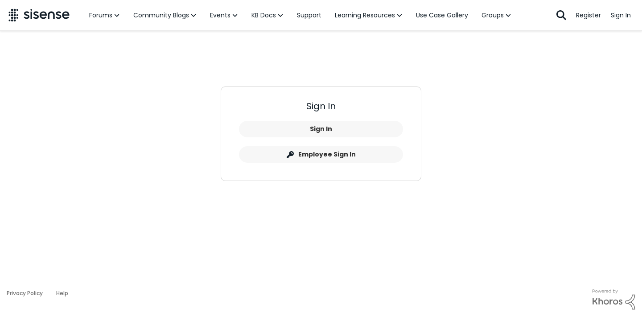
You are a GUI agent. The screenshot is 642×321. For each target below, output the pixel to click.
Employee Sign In (321, 154)
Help (62, 293)
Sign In (321, 128)
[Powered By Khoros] (614, 299)
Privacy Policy (25, 293)
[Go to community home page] (39, 15)
